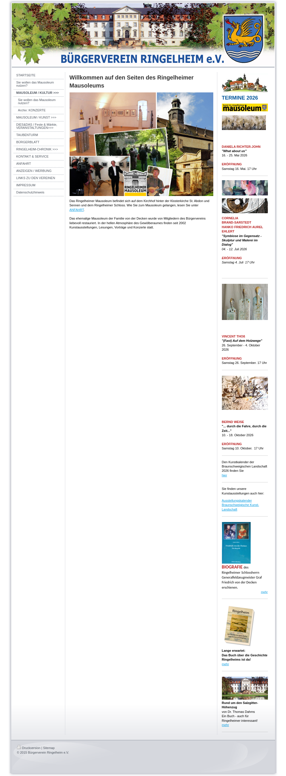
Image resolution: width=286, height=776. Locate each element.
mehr (225, 664)
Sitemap (49, 748)
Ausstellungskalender (237, 500)
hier (224, 475)
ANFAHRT (77, 210)
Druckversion (29, 748)
